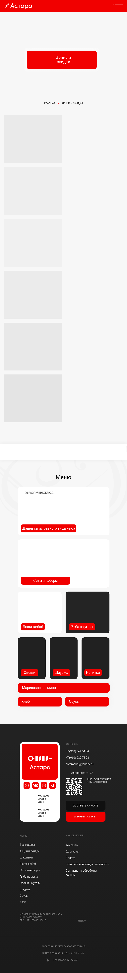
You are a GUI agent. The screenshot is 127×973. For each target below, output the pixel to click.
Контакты (72, 845)
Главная (49, 103)
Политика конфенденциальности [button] (87, 864)
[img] (95, 658)
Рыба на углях (29, 876)
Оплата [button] (70, 857)
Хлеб (23, 902)
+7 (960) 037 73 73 (77, 757)
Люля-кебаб (28, 863)
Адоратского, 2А (82, 772)
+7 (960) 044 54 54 (77, 751)
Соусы (24, 895)
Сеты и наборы (30, 870)
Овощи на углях (30, 883)
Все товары (27, 844)
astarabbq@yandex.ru (80, 764)
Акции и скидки (29, 851)
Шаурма (25, 889)
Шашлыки (26, 857)
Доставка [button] (72, 851)
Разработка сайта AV (65, 960)
